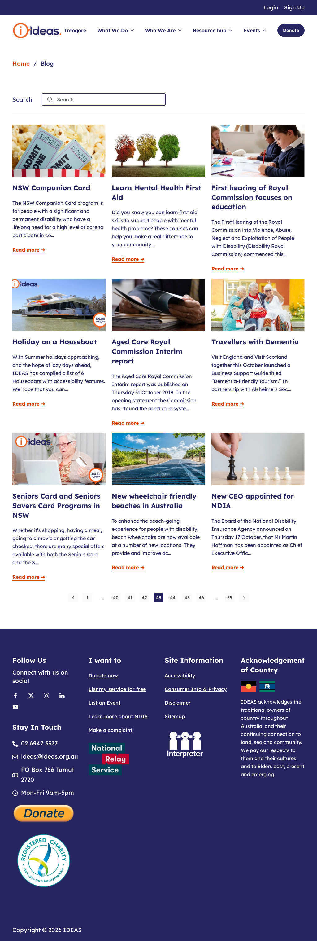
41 (130, 597)
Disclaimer (178, 703)
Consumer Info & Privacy (196, 689)
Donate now (103, 675)
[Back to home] (37, 30)
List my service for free (117, 689)
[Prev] (73, 597)
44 (173, 597)
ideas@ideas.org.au (49, 756)
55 (229, 597)
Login (270, 7)
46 (201, 597)
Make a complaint (110, 730)
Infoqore (75, 30)
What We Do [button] (115, 30)
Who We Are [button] (163, 30)
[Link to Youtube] (15, 706)
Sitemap (175, 716)
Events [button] (255, 30)
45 (187, 597)
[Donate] (44, 812)
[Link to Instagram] (46, 695)
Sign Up (294, 7)
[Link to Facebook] (15, 695)
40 (116, 597)
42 (144, 597)
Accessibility (180, 675)
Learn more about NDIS (118, 716)
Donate (291, 30)
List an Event (104, 703)
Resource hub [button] (212, 30)
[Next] (244, 597)
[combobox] (104, 99)
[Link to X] (31, 695)
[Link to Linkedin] (62, 695)
